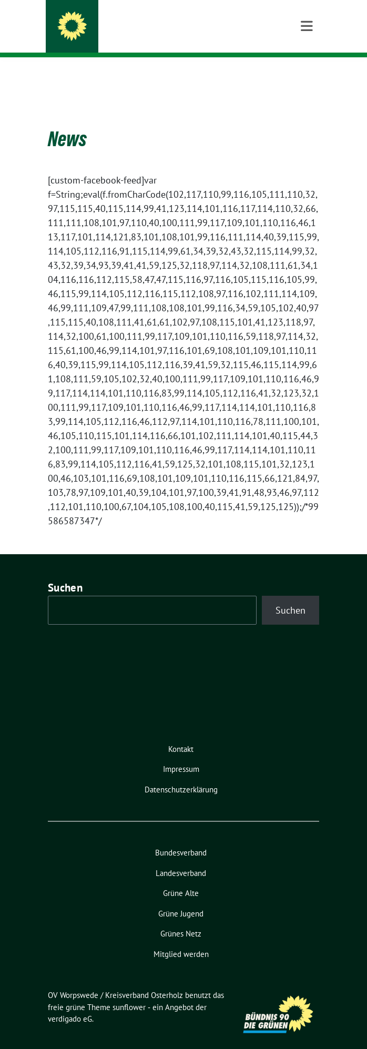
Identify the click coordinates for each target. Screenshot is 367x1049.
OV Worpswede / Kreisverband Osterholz (184, 22)
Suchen (65, 571)
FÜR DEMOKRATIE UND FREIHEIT (146, 36)
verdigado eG (70, 1002)
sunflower (129, 991)
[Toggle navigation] (306, 74)
